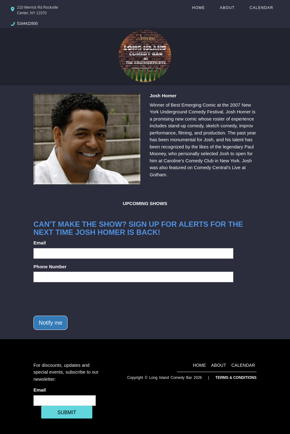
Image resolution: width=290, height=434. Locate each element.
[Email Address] (64, 400)
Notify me (50, 323)
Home (198, 8)
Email (39, 242)
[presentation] (80, 299)
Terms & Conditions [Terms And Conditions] (236, 377)
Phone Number (50, 266)
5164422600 (27, 23)
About (227, 8)
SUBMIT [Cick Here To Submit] (66, 412)
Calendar (261, 8)
